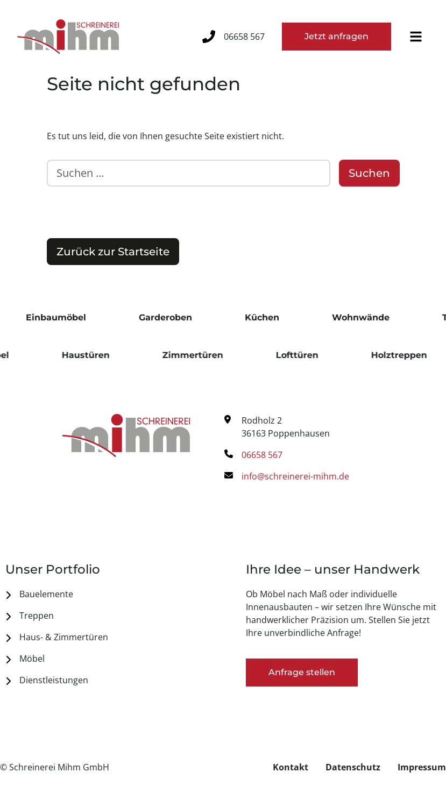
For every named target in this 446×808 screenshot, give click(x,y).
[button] (415, 36)
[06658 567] (208, 36)
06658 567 (244, 36)
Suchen (369, 173)
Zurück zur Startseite (112, 251)
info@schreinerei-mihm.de (295, 476)
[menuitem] (103, 594)
